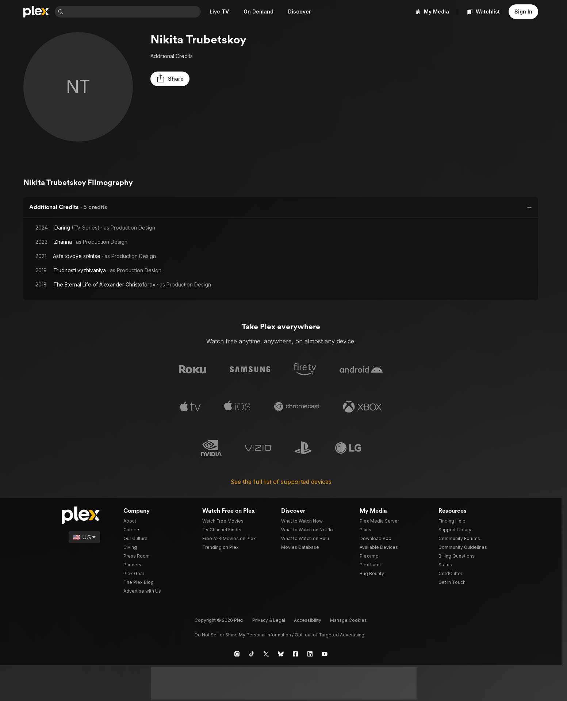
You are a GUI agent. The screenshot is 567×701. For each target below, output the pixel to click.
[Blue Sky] (280, 652)
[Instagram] (237, 652)
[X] (266, 652)
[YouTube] (324, 652)
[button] (168, 79)
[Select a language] (85, 535)
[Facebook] (295, 652)
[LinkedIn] (310, 652)
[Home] (36, 11)
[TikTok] (251, 652)
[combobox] (133, 12)
